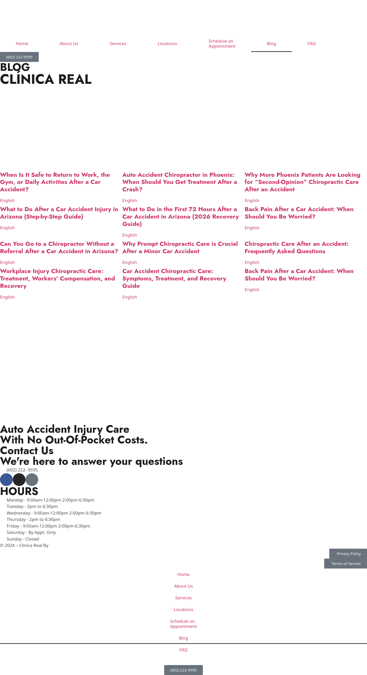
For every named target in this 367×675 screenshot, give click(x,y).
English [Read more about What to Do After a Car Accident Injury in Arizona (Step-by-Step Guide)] (7, 228)
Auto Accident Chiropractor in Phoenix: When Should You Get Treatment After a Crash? (179, 182)
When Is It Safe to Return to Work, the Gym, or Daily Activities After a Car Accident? (55, 182)
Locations (167, 43)
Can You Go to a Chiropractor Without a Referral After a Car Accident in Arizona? (59, 247)
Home (22, 43)
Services (118, 43)
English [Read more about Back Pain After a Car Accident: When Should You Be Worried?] (252, 228)
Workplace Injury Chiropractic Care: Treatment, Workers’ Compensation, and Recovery (57, 278)
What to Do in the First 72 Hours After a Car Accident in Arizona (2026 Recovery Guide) (180, 216)
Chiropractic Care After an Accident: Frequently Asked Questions (297, 247)
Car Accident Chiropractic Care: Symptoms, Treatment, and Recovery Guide (174, 278)
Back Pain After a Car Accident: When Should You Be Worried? (299, 213)
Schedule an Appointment (221, 43)
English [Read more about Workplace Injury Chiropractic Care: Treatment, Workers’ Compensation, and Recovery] (7, 297)
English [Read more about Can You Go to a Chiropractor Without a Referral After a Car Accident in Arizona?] (7, 262)
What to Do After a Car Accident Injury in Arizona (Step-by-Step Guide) (59, 213)
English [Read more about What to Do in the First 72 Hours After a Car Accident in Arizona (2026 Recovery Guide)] (129, 235)
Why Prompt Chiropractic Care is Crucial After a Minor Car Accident (180, 247)
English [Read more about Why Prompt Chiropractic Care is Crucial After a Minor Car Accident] (129, 262)
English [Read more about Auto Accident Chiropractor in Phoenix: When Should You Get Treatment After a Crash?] (129, 200)
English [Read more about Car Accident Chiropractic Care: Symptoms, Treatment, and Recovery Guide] (129, 297)
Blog (271, 43)
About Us (69, 43)
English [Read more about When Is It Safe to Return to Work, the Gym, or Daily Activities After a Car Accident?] (7, 200)
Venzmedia (60, 545)
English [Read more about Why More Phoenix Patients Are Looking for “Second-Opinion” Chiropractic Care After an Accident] (252, 200)
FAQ (312, 43)
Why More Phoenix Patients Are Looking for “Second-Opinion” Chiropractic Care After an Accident (302, 182)
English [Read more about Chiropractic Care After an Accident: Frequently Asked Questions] (252, 262)
